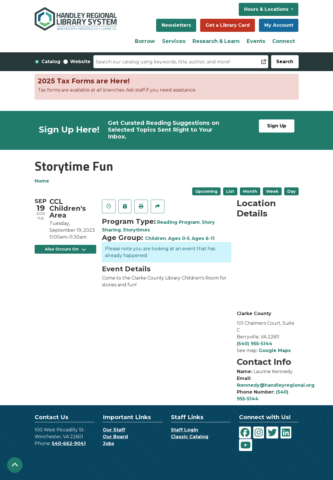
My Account (278, 25)
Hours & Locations (267, 9)
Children (155, 238)
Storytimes (136, 230)
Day (291, 191)
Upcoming (206, 191)
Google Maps (275, 350)
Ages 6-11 (203, 238)
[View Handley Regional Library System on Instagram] (258, 432)
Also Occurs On (65, 249)
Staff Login (184, 430)
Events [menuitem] (256, 41)
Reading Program (178, 222)
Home (42, 181)
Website (80, 61)
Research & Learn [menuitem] (216, 41)
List (230, 191)
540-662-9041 (69, 443)
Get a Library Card (228, 25)
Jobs (108, 443)
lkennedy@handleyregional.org (276, 385)
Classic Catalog (189, 436)
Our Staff (114, 430)
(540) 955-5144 (254, 343)
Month (250, 191)
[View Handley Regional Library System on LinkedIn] (285, 432)
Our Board (115, 436)
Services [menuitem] (173, 41)
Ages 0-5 (179, 238)
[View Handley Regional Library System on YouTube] (245, 445)
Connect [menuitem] (283, 41)
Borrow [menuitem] (145, 41)
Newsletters (176, 25)
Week (272, 191)
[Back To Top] (15, 465)
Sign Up (276, 126)
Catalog (50, 61)
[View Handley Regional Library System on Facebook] (245, 432)
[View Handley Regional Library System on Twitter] (272, 432)
